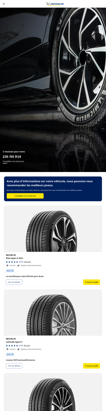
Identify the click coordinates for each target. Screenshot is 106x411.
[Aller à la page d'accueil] (55, 4)
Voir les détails (14, 282)
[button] (18, 262)
